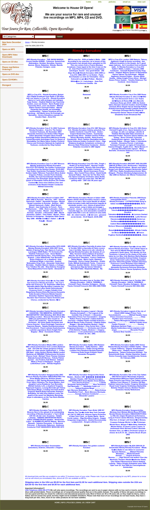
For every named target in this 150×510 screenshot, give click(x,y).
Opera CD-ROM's (9, 80)
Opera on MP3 (8, 49)
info (100, 2)
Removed (87, 94)
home (88, 2)
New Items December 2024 (11, 43)
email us (126, 2)
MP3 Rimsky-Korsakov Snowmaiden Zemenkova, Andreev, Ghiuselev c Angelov (45, 447)
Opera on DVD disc (10, 74)
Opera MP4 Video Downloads (9, 56)
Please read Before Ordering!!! (10, 68)
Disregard (6, 85)
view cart (141, 2)
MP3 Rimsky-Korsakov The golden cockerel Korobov (86, 447)
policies (112, 2)
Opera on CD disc (10, 62)
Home (27, 42)
